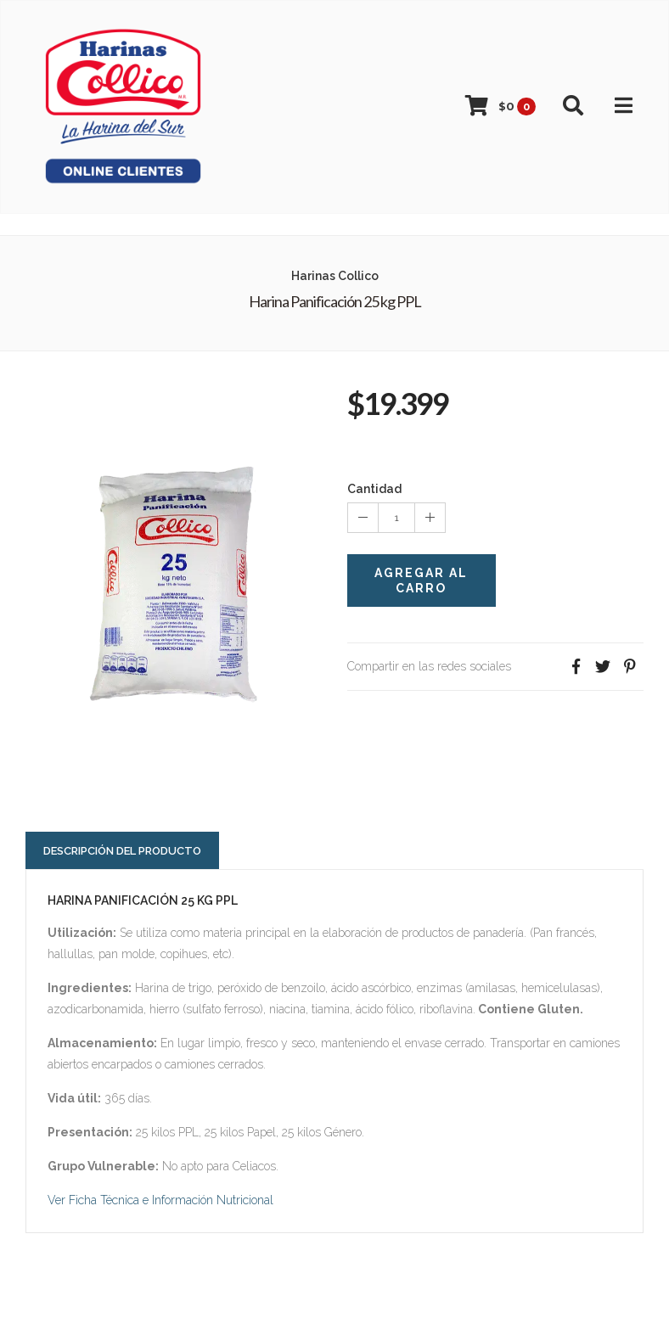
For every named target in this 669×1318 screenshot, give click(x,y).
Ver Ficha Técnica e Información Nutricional (160, 1200)
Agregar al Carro (421, 580)
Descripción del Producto (122, 850)
